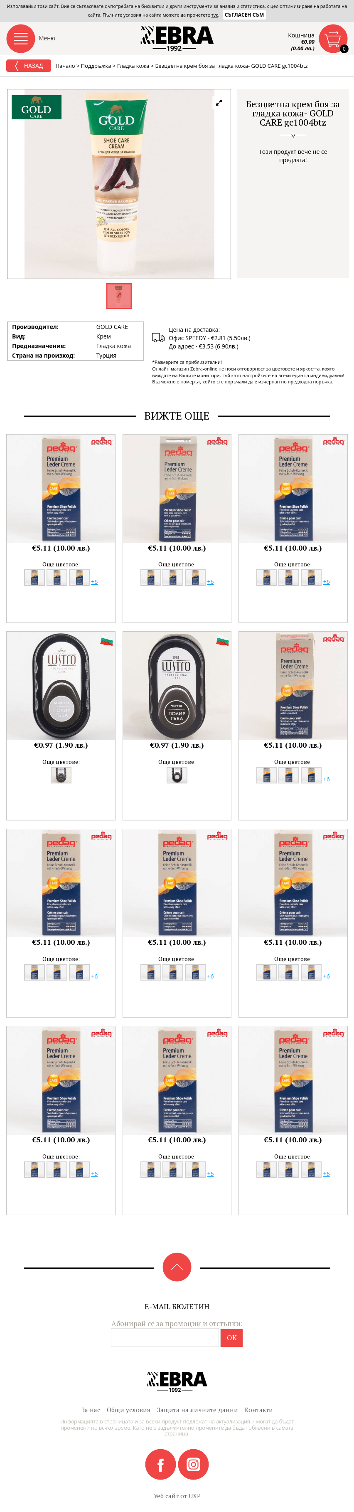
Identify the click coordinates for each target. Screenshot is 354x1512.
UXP (195, 1496)
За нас (90, 1410)
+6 (94, 582)
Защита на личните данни (197, 1410)
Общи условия (128, 1410)
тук (214, 15)
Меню (47, 38)
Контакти (259, 1410)
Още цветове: (61, 564)
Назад (29, 66)
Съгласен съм (244, 14)
